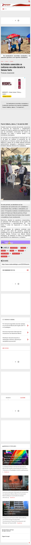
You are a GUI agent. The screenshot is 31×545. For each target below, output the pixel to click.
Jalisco (6, 61)
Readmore (6, 472)
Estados (11, 61)
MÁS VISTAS (6, 348)
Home (2, 61)
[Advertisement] (15, 304)
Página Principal (5, 536)
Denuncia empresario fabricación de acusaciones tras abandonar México (14, 486)
